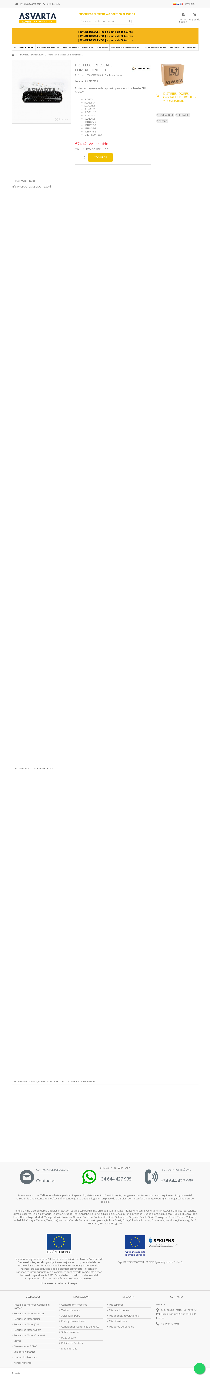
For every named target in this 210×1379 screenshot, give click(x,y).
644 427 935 (51, 3)
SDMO (17, 1340)
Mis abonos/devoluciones (124, 1315)
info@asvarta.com (28, 3)
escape (163, 121)
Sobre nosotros (70, 1332)
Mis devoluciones (119, 1310)
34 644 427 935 (171, 1323)
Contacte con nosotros (74, 1304)
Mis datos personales (121, 1326)
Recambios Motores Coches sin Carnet (32, 1306)
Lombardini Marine (24, 1351)
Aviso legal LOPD (70, 1315)
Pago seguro (68, 1337)
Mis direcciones (118, 1321)
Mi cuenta (128, 1296)
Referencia (80, 75)
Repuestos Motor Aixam (27, 1330)
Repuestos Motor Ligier (27, 1319)
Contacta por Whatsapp (114, 1168)
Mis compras (116, 1304)
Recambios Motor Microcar (29, 1313)
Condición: (110, 75)
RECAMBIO (184, 115)
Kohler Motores (23, 1362)
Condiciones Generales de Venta (80, 1326)
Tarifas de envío (25, 181)
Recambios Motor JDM (26, 1324)
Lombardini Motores (25, 1357)
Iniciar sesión (183, 20)
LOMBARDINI (166, 115)
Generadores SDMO (25, 1346)
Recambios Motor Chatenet (29, 1335)
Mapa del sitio (69, 1348)
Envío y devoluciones (73, 1321)
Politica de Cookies (72, 1343)
